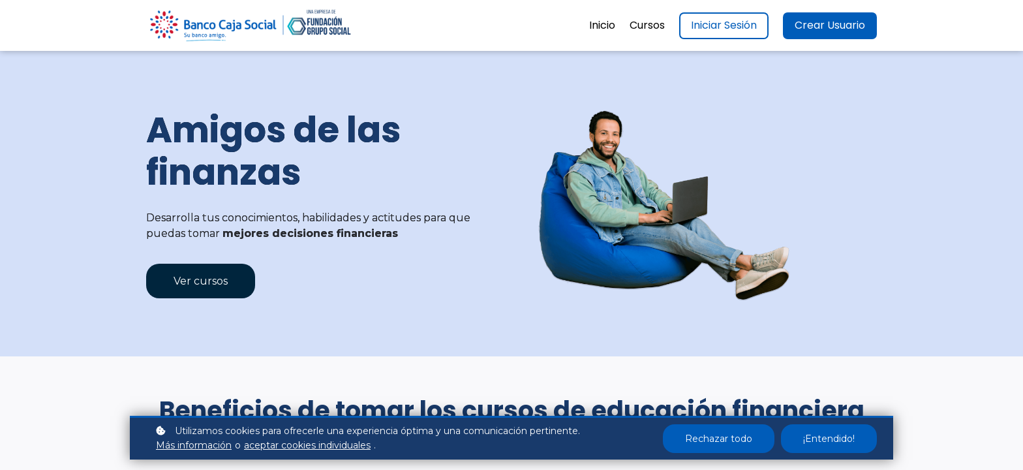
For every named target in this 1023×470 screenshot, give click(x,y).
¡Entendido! (829, 439)
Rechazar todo (718, 439)
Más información (194, 445)
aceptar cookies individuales (307, 445)
